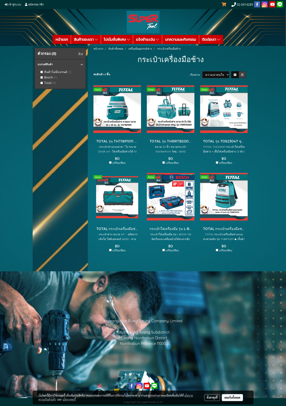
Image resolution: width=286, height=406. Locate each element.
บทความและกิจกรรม (180, 39)
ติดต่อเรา (211, 39)
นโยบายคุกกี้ (69, 399)
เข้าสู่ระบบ (13, 4)
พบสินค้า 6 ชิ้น (101, 74)
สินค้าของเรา (86, 39)
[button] (229, 39)
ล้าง (80, 53)
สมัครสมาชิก (34, 4)
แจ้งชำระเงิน (147, 39)
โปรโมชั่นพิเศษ (117, 39)
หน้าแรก (62, 39)
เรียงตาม (196, 74)
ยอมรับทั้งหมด (232, 397)
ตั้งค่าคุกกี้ (212, 397)
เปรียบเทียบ (119, 163)
